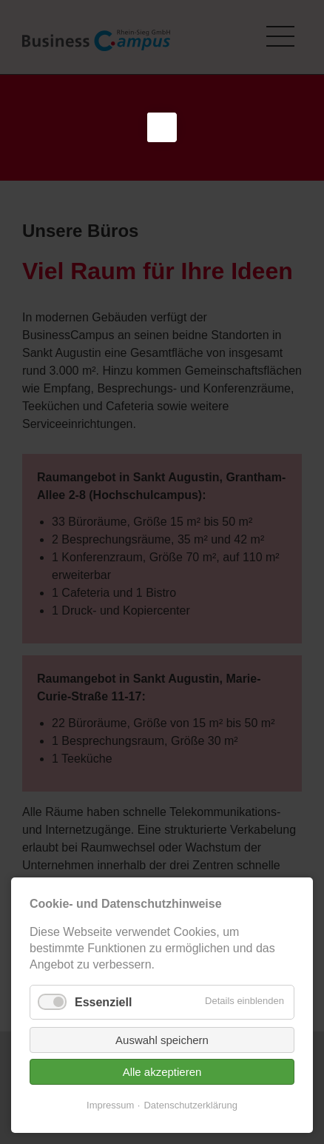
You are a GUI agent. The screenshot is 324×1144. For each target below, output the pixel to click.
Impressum (110, 1134)
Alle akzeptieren (162, 1100)
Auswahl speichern (162, 1069)
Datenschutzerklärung (190, 1134)
